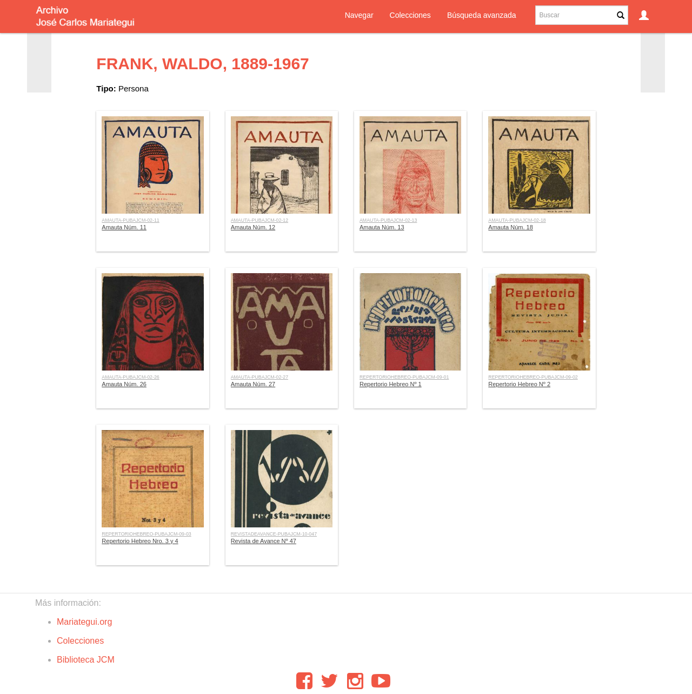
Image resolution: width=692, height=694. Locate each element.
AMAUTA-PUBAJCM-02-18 (516, 220)
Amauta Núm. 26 (124, 384)
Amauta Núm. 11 (124, 227)
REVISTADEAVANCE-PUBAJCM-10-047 (274, 534)
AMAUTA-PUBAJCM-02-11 (130, 220)
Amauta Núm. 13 (382, 227)
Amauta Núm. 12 (253, 227)
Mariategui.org (84, 621)
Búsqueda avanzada (481, 15)
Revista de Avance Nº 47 (263, 541)
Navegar (359, 15)
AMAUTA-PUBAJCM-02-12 (259, 220)
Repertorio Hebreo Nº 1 (391, 384)
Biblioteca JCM (86, 659)
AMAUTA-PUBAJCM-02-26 (130, 377)
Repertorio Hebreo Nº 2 (519, 384)
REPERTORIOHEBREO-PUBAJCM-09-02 (532, 377)
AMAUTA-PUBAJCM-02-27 (259, 377)
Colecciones (410, 15)
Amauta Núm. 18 (510, 227)
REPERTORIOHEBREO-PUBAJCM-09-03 (146, 534)
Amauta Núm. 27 (253, 384)
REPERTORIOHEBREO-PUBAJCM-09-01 (404, 377)
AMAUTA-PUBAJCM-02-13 (388, 220)
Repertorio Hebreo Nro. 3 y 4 (140, 541)
